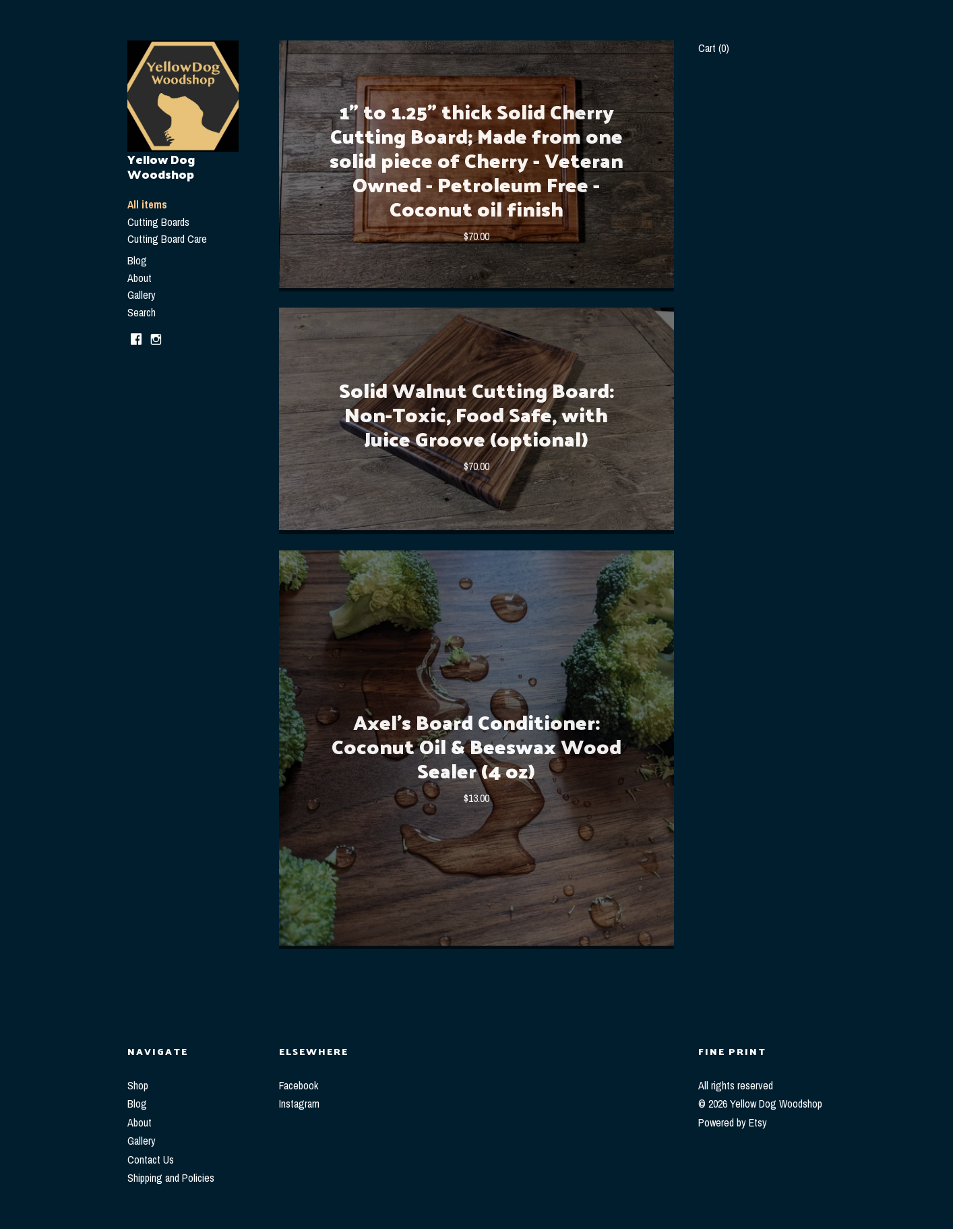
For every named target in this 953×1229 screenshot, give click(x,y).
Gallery (141, 294)
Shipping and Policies (170, 1177)
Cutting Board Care (167, 238)
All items (147, 204)
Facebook (298, 1085)
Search (141, 312)
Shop (137, 1085)
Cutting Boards (158, 222)
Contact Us (150, 1159)
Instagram (299, 1103)
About (139, 277)
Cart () (713, 47)
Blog (137, 260)
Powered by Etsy (732, 1122)
